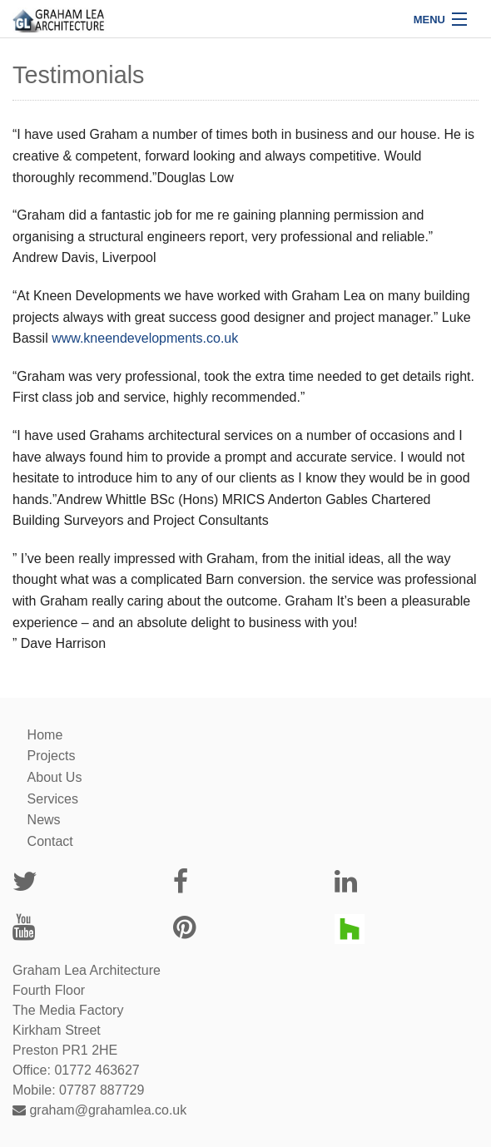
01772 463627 (96, 1070)
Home (45, 735)
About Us (54, 777)
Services (52, 799)
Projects (51, 756)
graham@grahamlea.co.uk (99, 1110)
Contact (50, 841)
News (44, 820)
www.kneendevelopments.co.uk (145, 338)
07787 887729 (101, 1090)
